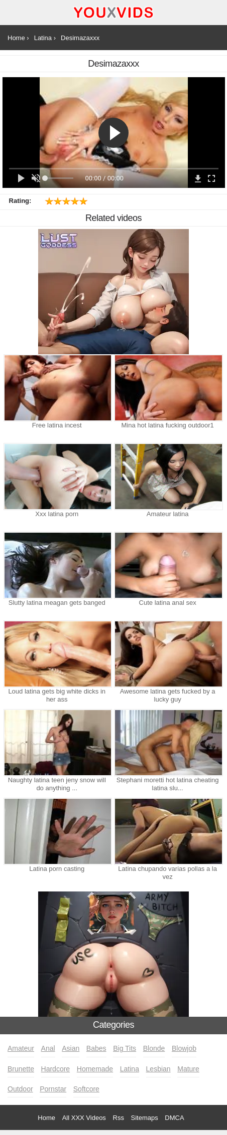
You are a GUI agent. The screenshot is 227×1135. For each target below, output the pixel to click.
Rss (118, 1117)
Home (46, 1117)
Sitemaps (144, 1117)
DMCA (174, 1117)
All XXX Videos (84, 1117)
